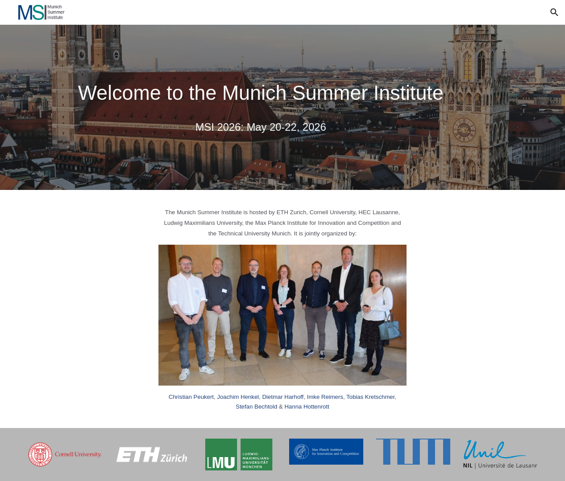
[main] (261, 93)
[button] (554, 12)
